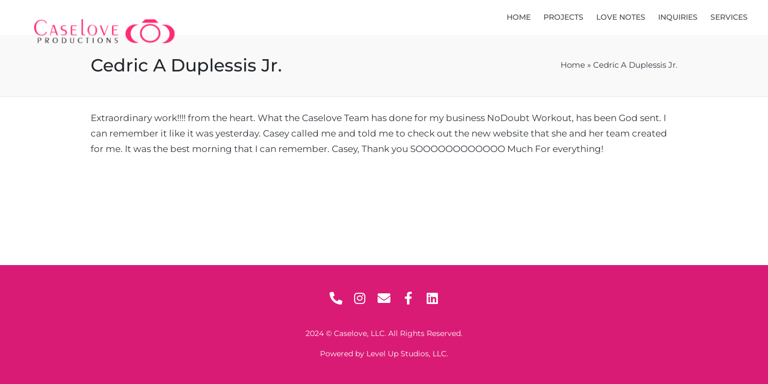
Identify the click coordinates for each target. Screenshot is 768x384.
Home (573, 65)
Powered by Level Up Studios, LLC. (384, 353)
